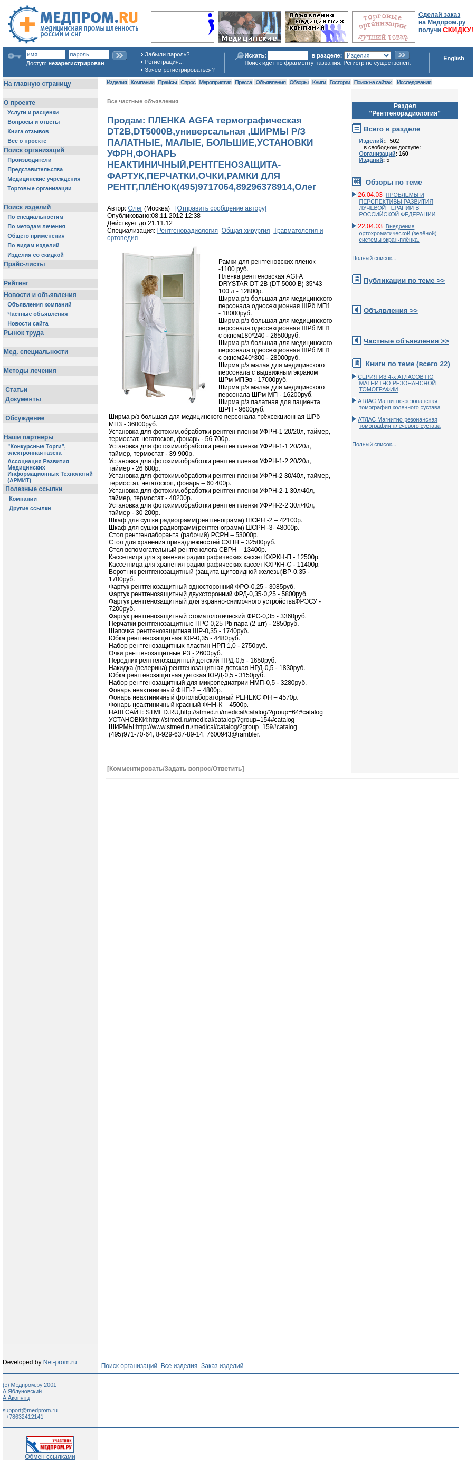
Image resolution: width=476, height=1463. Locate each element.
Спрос (187, 82)
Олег (135, 208)
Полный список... (374, 258)
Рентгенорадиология (187, 230)
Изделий (371, 141)
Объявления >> (391, 310)
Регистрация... (164, 62)
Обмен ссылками (50, 1453)
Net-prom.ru (60, 1362)
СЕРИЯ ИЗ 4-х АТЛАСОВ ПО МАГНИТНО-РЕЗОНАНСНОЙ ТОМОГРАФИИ (397, 383)
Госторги (340, 82)
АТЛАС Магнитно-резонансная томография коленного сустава (399, 404)
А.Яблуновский (22, 1391)
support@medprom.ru (30, 1410)
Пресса (243, 82)
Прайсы (167, 82)
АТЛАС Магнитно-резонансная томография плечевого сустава (399, 422)
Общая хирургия (246, 230)
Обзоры (299, 82)
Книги (319, 82)
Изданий (371, 160)
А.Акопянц (16, 1397)
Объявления (270, 82)
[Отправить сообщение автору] (220, 208)
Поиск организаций (129, 1366)
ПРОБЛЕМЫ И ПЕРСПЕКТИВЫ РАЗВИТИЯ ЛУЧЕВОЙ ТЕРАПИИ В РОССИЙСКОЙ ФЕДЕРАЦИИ (397, 204)
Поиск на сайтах (373, 82)
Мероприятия (215, 82)
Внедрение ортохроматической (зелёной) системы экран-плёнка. (398, 233)
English (453, 58)
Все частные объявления (142, 101)
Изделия (117, 82)
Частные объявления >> (406, 341)
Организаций (377, 153)
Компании (142, 82)
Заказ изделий (222, 1366)
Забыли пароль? (167, 54)
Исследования (414, 82)
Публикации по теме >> (404, 280)
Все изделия (179, 1366)
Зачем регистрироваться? (180, 69)
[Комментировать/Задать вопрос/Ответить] (175, 768)
